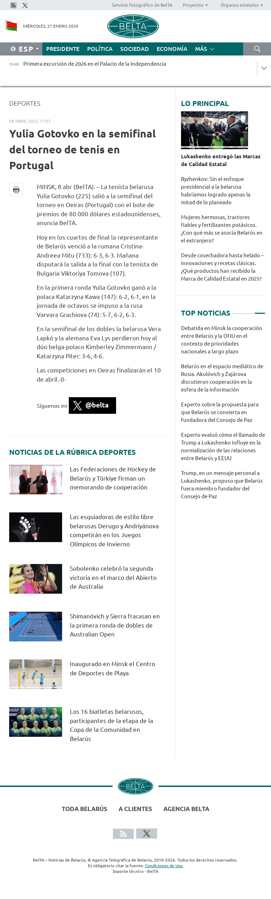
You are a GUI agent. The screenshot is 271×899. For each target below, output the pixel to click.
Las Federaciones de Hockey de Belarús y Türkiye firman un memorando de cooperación (113, 478)
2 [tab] (249, 310)
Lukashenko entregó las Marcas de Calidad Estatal (220, 160)
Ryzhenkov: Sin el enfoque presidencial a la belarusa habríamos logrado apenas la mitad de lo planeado (216, 190)
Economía (172, 49)
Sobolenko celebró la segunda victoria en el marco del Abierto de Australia (113, 577)
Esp (26, 49)
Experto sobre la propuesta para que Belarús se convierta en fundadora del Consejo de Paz (220, 412)
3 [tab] (260, 310)
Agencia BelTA (186, 808)
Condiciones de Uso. (164, 865)
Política (100, 49)
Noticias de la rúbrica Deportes (72, 452)
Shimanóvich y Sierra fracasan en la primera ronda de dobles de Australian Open (115, 625)
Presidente (62, 49)
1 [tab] (238, 310)
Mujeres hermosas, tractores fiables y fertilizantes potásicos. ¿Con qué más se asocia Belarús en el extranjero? (222, 228)
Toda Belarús (84, 808)
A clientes (135, 808)
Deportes (24, 103)
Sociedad (134, 49)
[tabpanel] (223, 415)
